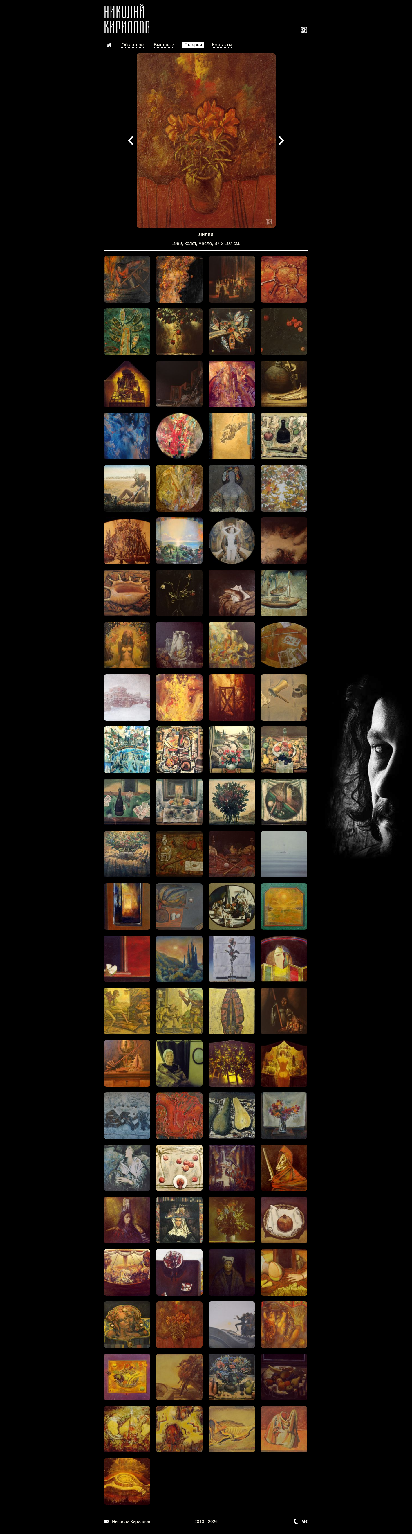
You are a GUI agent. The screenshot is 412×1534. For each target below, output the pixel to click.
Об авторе (132, 44)
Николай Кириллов (131, 1521)
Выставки (164, 44)
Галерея (193, 44)
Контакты (222, 44)
